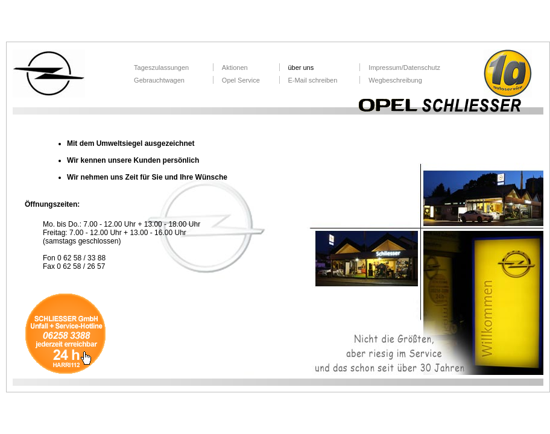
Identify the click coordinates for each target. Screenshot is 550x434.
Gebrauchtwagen (159, 80)
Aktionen (235, 67)
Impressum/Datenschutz (404, 67)
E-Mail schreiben (312, 80)
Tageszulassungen (161, 67)
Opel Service (241, 80)
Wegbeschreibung (395, 80)
